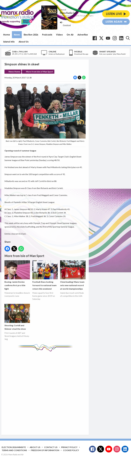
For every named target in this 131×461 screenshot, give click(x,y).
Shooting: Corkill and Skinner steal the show (17, 317)
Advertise (82, 34)
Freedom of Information (45, 450)
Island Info (9, 41)
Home (6, 34)
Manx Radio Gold (69, 12)
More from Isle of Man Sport (39, 71)
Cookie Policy (71, 450)
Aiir (22, 454)
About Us (24, 41)
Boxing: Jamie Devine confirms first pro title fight (17, 275)
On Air (70, 34)
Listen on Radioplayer (57, 54)
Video (59, 34)
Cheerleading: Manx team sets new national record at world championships (73, 275)
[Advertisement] (52, 391)
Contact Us (50, 447)
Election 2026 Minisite (14, 447)
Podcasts (47, 34)
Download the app (81, 54)
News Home (14, 71)
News (17, 34)
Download (67, 25)
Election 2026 (31, 34)
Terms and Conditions (14, 450)
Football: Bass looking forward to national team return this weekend (45, 275)
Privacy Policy (69, 447)
